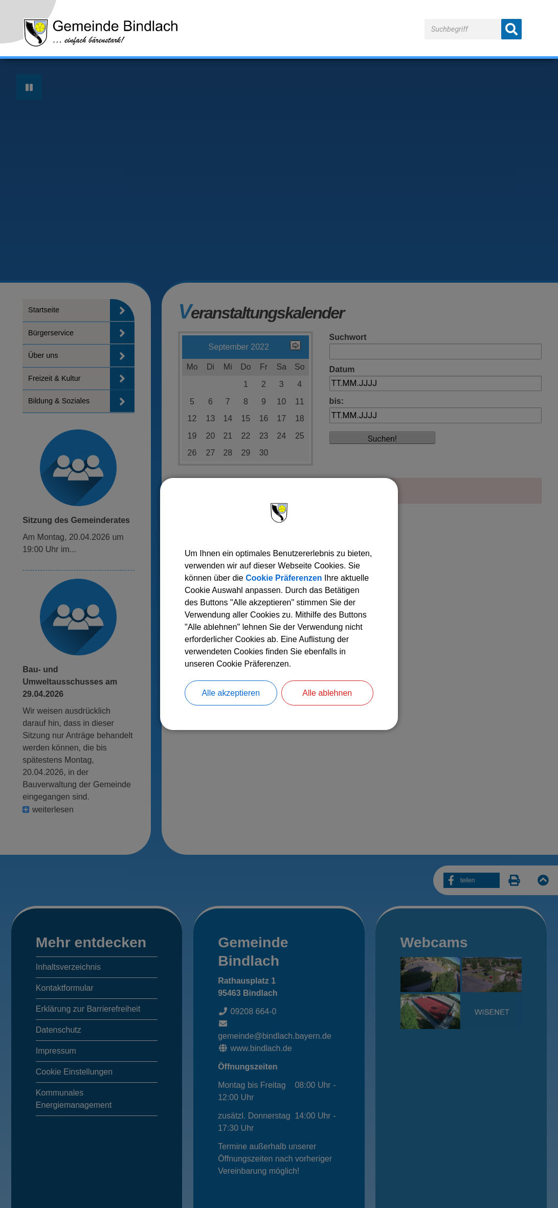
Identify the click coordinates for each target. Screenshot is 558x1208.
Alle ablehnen (327, 693)
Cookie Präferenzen (283, 578)
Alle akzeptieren (231, 693)
